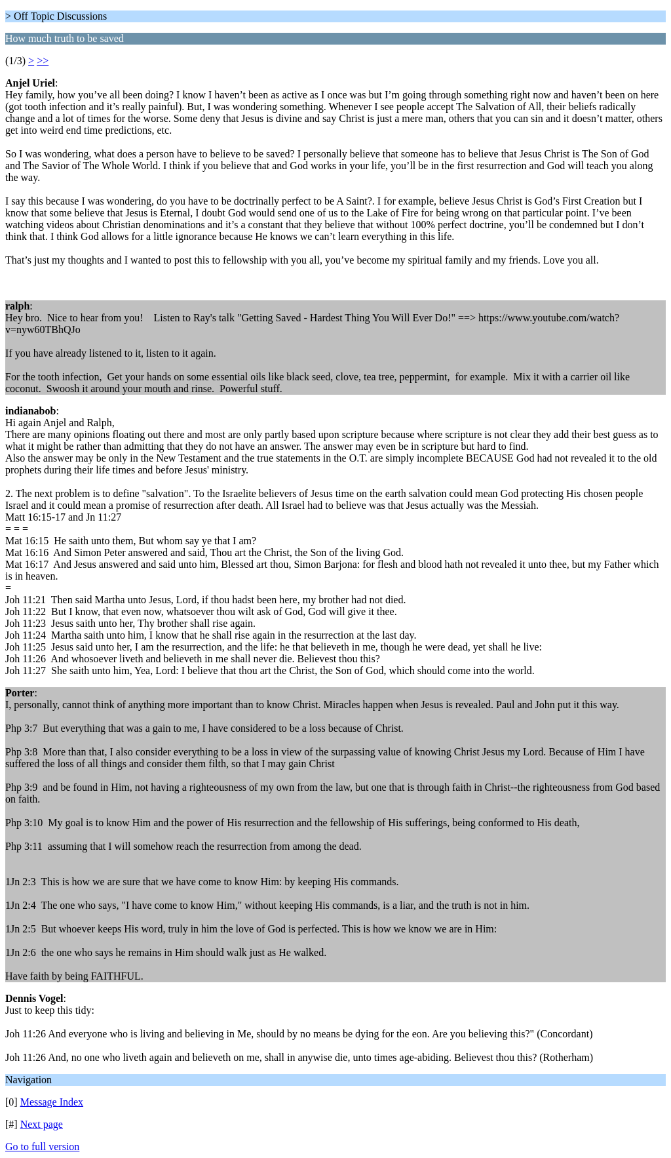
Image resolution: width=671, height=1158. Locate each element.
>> (42, 60)
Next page (41, 1124)
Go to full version (42, 1146)
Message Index (51, 1102)
